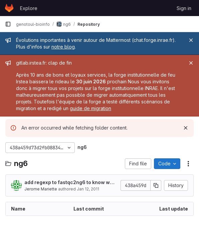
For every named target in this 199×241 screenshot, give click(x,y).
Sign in (184, 8)
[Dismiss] (186, 128)
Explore (28, 8)
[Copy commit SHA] (156, 185)
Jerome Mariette (40, 188)
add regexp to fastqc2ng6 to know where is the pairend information (70, 182)
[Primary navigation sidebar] (8, 24)
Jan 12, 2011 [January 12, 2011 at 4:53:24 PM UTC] (88, 188)
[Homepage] (9, 8)
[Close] (191, 40)
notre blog (63, 47)
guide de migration (90, 108)
